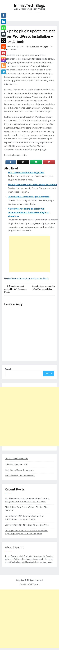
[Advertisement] (29, 254)
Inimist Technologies (14, 562)
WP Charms (34, 584)
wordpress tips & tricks (39, 278)
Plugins (45, 47)
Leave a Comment (10, 49)
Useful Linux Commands (16, 459)
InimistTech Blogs (29, 5)
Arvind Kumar (34, 47)
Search (8, 369)
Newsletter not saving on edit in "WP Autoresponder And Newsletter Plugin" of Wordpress (28, 212)
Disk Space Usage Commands (19, 470)
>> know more (46, 562)
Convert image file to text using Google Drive (27, 525)
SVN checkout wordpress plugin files (26, 172)
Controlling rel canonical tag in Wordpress (28, 196)
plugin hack (11, 278)
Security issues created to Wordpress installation (32, 184)
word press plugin (23, 278)
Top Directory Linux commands (20, 476)
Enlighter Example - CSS (16, 464)
